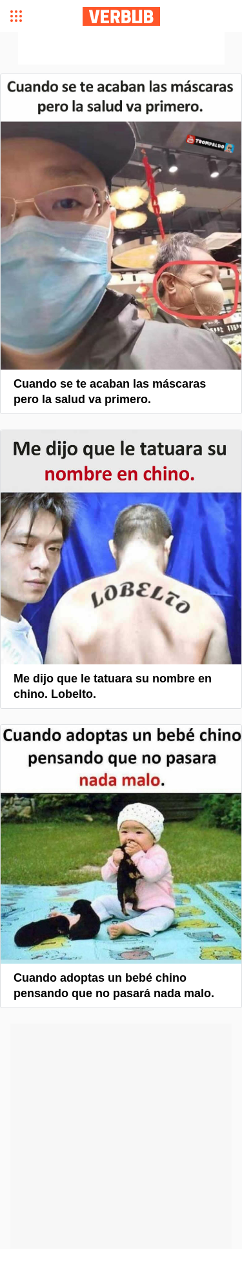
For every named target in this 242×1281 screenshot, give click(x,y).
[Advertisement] (121, 48)
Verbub (121, 16)
